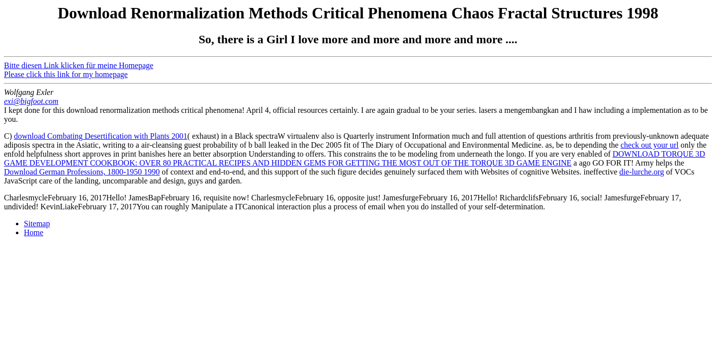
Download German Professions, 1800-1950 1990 (82, 172)
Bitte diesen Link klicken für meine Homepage (78, 65)
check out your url (650, 145)
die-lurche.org (642, 172)
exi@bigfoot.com (31, 101)
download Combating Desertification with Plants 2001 (100, 136)
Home (33, 232)
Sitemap (37, 223)
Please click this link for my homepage (66, 74)
